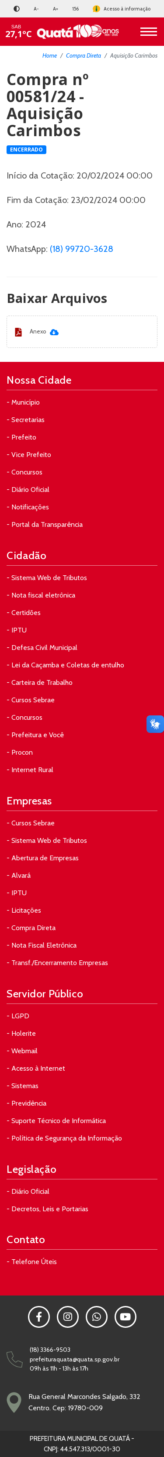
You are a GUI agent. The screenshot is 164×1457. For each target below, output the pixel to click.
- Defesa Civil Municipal (42, 647)
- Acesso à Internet (36, 1068)
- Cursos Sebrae (31, 700)
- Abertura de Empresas (43, 858)
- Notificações (28, 507)
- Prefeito (21, 437)
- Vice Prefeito (29, 454)
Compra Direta (83, 55)
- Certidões (24, 612)
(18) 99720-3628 (81, 249)
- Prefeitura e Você (35, 735)
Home (49, 55)
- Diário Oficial (28, 489)
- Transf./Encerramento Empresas (57, 963)
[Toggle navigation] (148, 31)
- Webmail (22, 1051)
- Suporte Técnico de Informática (56, 1121)
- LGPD (18, 1016)
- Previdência (26, 1103)
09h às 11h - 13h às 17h (59, 1368)
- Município (23, 402)
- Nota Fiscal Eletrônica (42, 945)
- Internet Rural (30, 770)
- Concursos (24, 472)
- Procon (20, 752)
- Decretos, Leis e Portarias (47, 1209)
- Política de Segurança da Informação (64, 1138)
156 (75, 9)
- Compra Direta (31, 928)
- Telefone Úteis (32, 1262)
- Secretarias (26, 420)
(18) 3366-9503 (50, 1350)
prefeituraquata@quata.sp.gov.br (74, 1359)
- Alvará (19, 875)
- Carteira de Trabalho (40, 682)
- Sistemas (22, 1086)
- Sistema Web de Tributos (47, 578)
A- (36, 9)
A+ (55, 9)
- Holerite (21, 1033)
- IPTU (17, 630)
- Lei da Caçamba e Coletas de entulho (65, 665)
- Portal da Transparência (45, 524)
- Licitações (24, 910)
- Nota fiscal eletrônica (41, 595)
